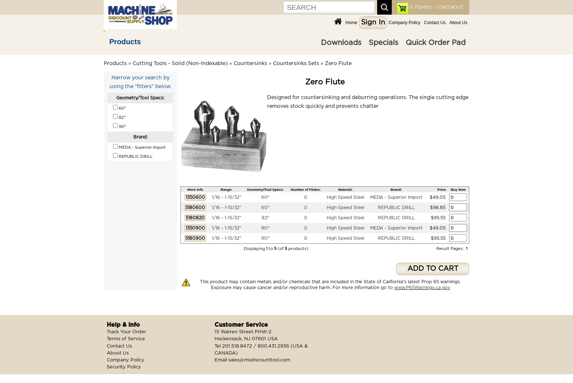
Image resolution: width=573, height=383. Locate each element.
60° (265, 197)
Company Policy (405, 22)
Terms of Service (126, 339)
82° (265, 218)
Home (351, 22)
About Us (458, 22)
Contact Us (434, 22)
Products (125, 42)
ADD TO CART (432, 268)
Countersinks (250, 63)
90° (265, 228)
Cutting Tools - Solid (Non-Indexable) (180, 63)
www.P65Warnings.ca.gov (422, 287)
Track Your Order (126, 332)
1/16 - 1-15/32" (226, 197)
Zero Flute (338, 63)
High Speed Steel (345, 197)
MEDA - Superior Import (396, 197)
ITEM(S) (421, 7)
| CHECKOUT (449, 7)
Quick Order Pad (436, 42)
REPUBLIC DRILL (396, 207)
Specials (383, 42)
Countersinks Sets (296, 63)
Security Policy (124, 367)
